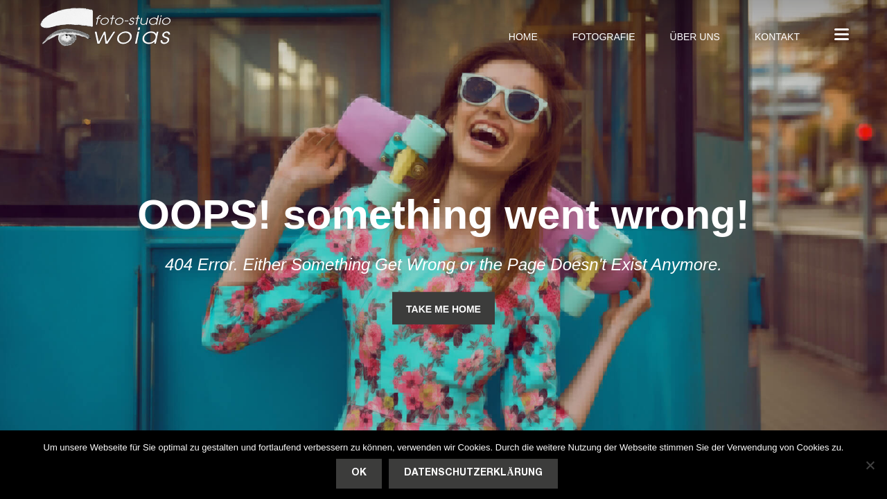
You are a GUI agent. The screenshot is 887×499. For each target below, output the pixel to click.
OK (359, 473)
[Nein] (870, 465)
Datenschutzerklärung (473, 473)
